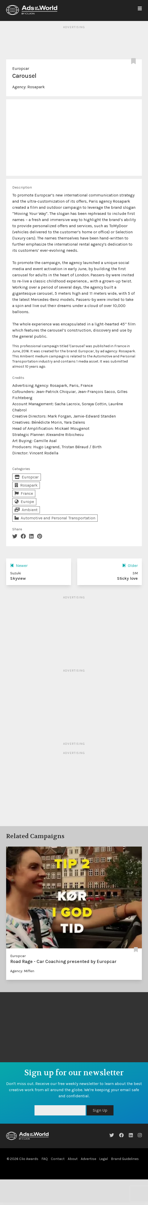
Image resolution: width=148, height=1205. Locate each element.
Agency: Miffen (22, 971)
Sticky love (127, 578)
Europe (24, 501)
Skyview (18, 578)
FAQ (44, 1159)
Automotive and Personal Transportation (55, 518)
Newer (19, 565)
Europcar (20, 68)
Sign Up (100, 1110)
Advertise (88, 1159)
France (24, 493)
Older (130, 565)
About (73, 1159)
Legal (103, 1159)
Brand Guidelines (125, 1159)
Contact (58, 1159)
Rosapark (36, 86)
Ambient (26, 509)
